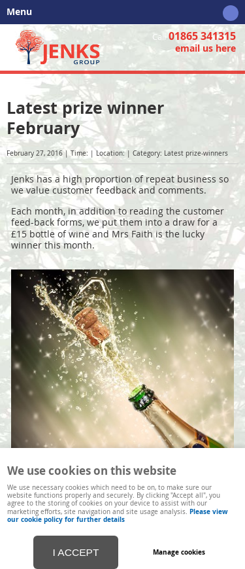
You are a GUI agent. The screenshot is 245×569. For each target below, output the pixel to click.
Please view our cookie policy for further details (117, 515)
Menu (119, 13)
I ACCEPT (76, 552)
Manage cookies (179, 552)
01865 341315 (202, 36)
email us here (205, 48)
